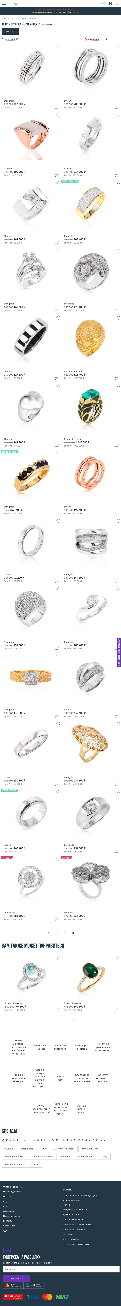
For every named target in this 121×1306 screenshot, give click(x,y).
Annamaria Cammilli (42, 1156)
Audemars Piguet (14, 1164)
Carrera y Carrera (73, 371)
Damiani (8, 574)
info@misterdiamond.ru (75, 1209)
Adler (44, 1148)
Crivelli (67, 709)
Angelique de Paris (14, 1156)
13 (65, 933)
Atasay (103, 1156)
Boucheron (9, 912)
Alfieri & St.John (90, 1148)
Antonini (65, 1156)
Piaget (7, 845)
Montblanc (69, 168)
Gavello (8, 168)
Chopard (8, 439)
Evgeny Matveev (72, 439)
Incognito (9, 101)
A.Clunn (9, 1148)
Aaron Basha (27, 1148)
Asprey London (85, 1156)
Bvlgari (67, 101)
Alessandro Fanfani (64, 1148)
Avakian (34, 1164)
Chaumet (8, 236)
